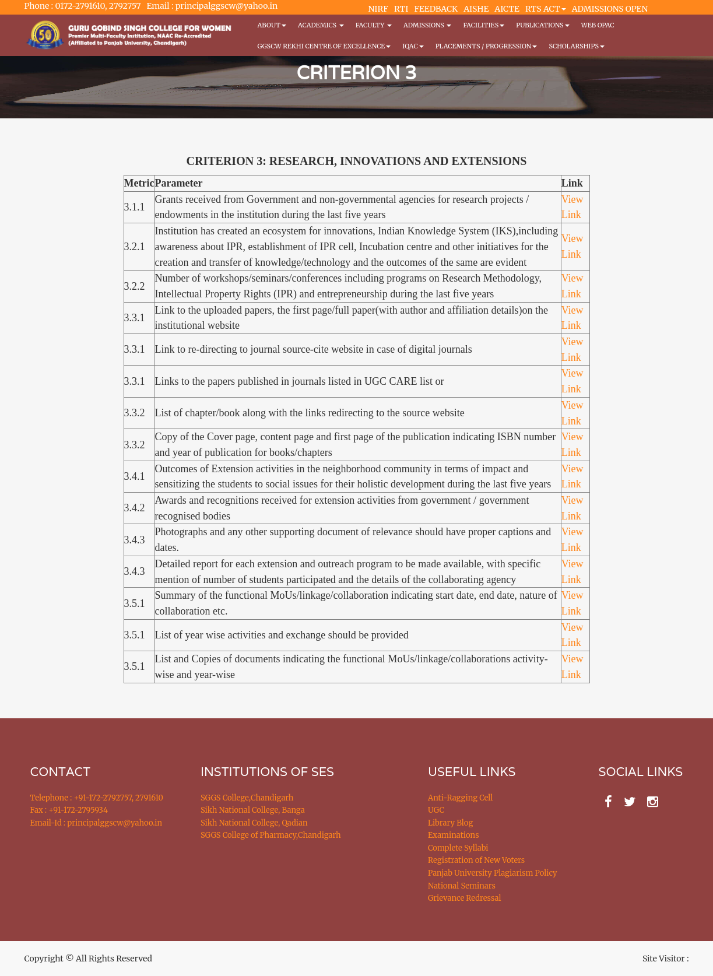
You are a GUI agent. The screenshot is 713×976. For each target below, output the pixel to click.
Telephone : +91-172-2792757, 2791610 (96, 798)
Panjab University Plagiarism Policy (492, 873)
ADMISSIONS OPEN (610, 8)
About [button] (272, 25)
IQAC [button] (412, 46)
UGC (436, 810)
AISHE (476, 8)
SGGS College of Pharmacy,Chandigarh (271, 835)
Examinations (453, 835)
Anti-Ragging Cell (460, 798)
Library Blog (450, 823)
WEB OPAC (597, 25)
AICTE (506, 8)
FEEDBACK (436, 8)
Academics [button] (321, 25)
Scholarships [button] (577, 46)
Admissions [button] (427, 25)
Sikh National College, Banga (253, 810)
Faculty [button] (374, 25)
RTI (401, 8)
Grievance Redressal (464, 898)
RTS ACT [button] (545, 8)
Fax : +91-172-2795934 (69, 810)
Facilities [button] (483, 25)
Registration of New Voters (476, 860)
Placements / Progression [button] (486, 46)
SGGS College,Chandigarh (247, 798)
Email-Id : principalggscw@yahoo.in (96, 823)
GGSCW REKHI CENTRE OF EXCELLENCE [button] (324, 46)
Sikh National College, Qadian (254, 823)
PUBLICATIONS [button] (542, 25)
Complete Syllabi (458, 848)
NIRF (378, 8)
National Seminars (462, 886)
